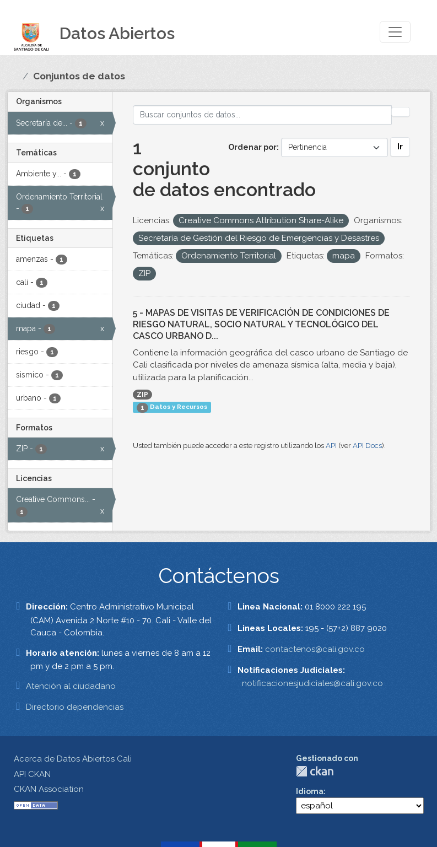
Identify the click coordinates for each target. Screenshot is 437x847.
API (331, 445)
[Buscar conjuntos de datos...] (262, 115)
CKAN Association (49, 789)
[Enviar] (400, 112)
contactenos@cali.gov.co (315, 649)
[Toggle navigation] (395, 32)
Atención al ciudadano (71, 686)
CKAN (314, 771)
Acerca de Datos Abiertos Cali (73, 759)
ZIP (142, 394)
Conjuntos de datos (79, 76)
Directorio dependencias (74, 707)
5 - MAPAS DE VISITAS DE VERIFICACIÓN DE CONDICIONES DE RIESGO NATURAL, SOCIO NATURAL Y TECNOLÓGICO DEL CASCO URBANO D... (261, 324)
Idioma (309, 791)
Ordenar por (252, 147)
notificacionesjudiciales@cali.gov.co (312, 683)
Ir (400, 146)
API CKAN (32, 774)
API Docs (367, 445)
